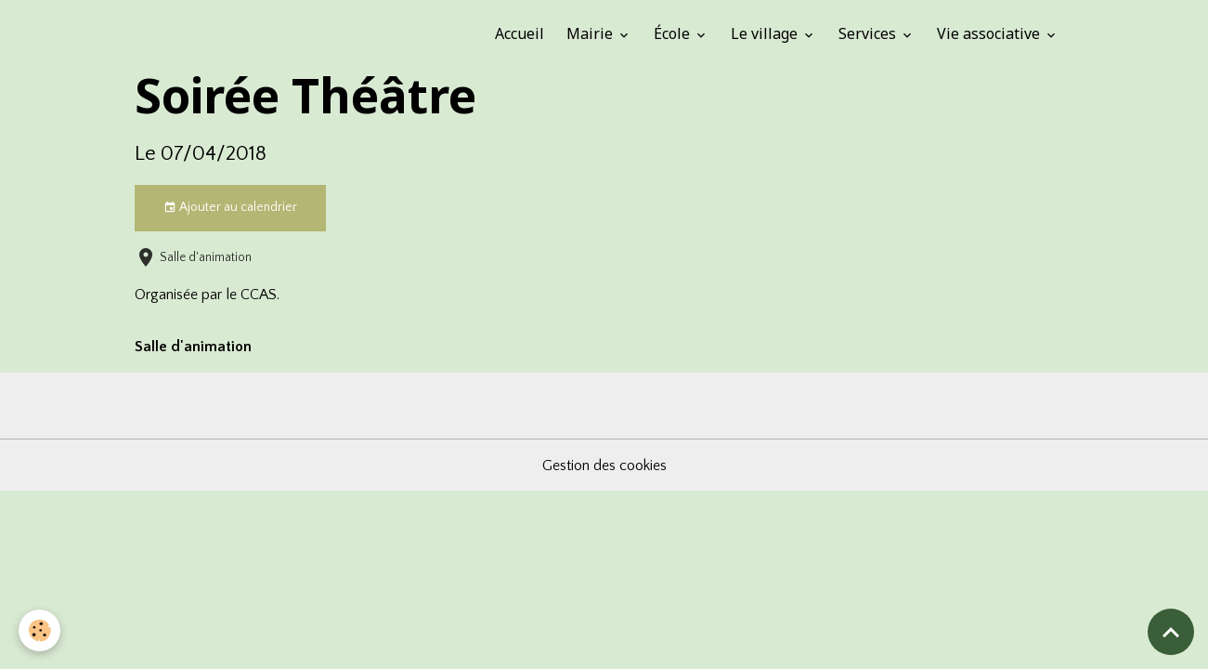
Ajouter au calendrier (230, 208)
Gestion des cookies (604, 465)
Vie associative (990, 33)
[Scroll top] (1171, 632)
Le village (766, 33)
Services (869, 33)
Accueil (519, 33)
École (674, 33)
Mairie (591, 33)
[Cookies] (39, 630)
